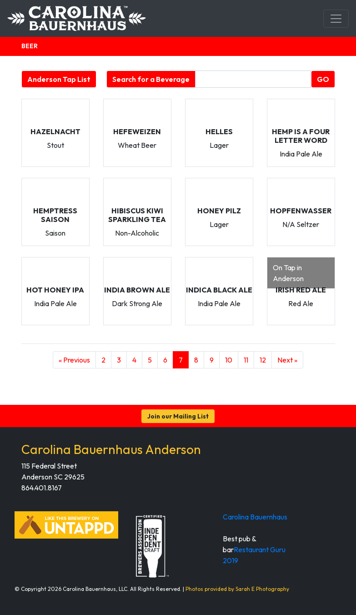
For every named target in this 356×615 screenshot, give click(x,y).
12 (263, 359)
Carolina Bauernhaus (255, 516)
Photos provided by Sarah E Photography (237, 588)
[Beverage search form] (253, 79)
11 (246, 359)
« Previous (74, 359)
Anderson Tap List (58, 79)
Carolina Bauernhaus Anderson (111, 449)
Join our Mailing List (178, 416)
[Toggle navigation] (336, 19)
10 (228, 359)
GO (323, 79)
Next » (287, 359)
